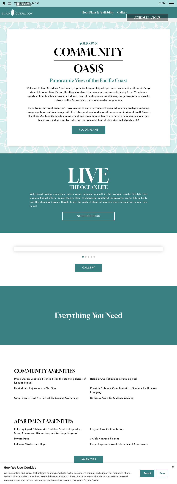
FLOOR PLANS (88, 130)
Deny (162, 473)
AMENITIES (88, 459)
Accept (147, 473)
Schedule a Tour (147, 17)
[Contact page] (9, 3)
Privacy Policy (91, 480)
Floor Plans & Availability (98, 12)
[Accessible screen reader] (4, 3)
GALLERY (88, 267)
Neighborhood (88, 216)
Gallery (122, 12)
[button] (83, 257)
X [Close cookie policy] (173, 467)
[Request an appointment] (15, 3)
